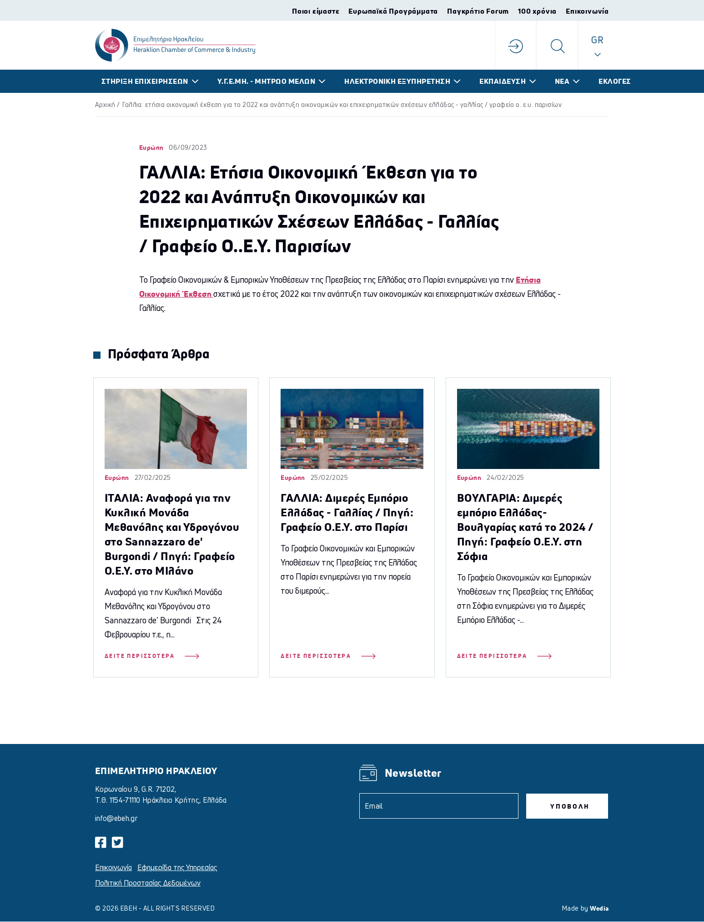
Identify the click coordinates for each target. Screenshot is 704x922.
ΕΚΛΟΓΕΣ (614, 81)
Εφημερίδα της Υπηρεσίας (177, 867)
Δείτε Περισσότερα (152, 656)
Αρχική (105, 104)
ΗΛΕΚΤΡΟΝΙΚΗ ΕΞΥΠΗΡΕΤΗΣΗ (397, 81)
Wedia (599, 908)
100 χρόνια (537, 11)
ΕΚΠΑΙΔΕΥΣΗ (502, 81)
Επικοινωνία (587, 11)
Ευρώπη (151, 147)
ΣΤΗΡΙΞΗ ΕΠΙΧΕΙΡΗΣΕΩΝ (144, 81)
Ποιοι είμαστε (315, 11)
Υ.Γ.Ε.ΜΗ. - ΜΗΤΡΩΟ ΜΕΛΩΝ (266, 81)
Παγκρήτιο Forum (478, 11)
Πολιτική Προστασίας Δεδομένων (148, 883)
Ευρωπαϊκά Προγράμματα (393, 11)
